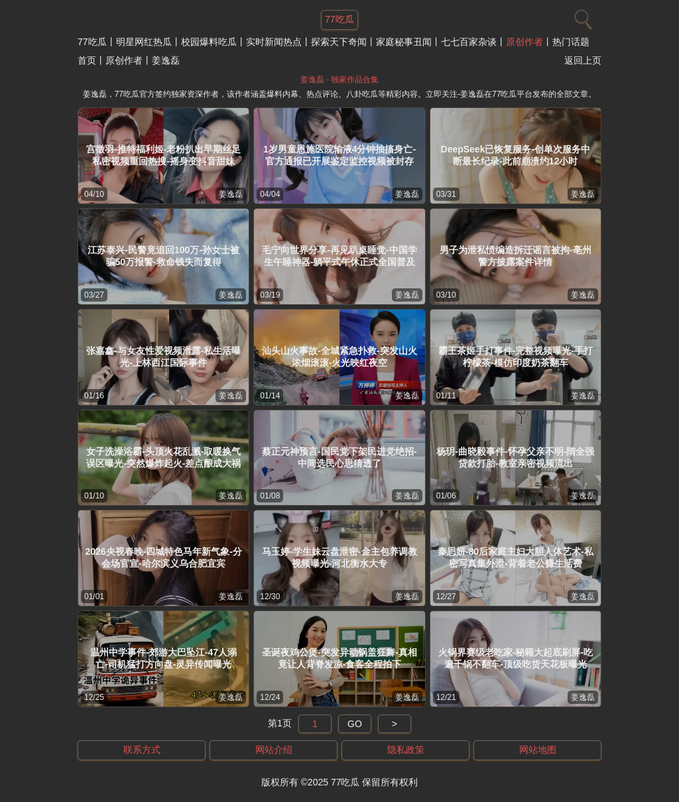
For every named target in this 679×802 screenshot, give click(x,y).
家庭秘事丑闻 (404, 41)
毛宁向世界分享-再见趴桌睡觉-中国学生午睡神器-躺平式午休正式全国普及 (339, 256)
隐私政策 (405, 749)
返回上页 (582, 60)
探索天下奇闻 (339, 41)
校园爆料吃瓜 (209, 41)
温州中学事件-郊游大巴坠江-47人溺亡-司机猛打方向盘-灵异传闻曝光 (163, 658)
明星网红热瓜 (144, 41)
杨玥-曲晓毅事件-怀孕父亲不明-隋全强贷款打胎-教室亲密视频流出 (515, 457)
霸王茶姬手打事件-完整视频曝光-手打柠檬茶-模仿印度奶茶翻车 (515, 356)
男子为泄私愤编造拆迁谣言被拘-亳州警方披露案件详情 (515, 256)
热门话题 (570, 41)
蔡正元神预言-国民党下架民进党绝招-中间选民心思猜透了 (339, 457)
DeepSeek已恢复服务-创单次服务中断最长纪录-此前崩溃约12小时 (516, 155)
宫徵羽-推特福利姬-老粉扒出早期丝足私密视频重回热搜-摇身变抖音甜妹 (163, 155)
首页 (87, 60)
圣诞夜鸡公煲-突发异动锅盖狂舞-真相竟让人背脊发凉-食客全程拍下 (339, 658)
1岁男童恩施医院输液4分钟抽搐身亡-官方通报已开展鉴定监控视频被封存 (339, 155)
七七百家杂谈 (469, 41)
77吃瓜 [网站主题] (339, 19)
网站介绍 (273, 749)
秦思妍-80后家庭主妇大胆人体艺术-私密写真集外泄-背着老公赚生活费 (515, 557)
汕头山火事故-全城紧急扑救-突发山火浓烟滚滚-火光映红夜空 (339, 356)
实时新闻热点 (274, 41)
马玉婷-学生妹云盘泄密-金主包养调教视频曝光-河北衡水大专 (339, 557)
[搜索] (581, 16)
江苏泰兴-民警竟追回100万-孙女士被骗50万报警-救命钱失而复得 (163, 256)
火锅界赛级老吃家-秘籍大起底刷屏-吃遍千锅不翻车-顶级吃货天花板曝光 (515, 658)
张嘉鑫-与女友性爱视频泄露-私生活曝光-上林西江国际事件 (163, 356)
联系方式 (141, 749)
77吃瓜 (92, 41)
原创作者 (524, 41)
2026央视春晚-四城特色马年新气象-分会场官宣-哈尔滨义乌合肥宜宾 (163, 557)
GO (354, 723)
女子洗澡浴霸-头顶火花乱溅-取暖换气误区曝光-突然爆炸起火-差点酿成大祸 (163, 457)
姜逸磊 (231, 194)
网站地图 (537, 749)
